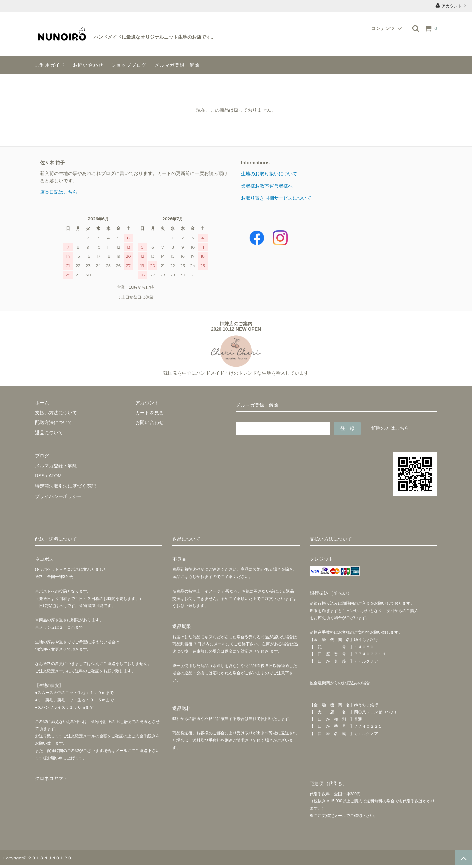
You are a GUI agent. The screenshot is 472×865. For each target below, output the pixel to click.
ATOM (54, 475)
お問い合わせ (88, 65)
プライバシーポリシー (58, 495)
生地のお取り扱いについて (269, 173)
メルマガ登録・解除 (177, 65)
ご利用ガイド (50, 65)
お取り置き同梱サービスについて (276, 198)
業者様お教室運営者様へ (267, 186)
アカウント (451, 5)
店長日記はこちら (58, 192)
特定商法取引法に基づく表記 (65, 485)
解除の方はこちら (390, 428)
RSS (40, 475)
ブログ (42, 455)
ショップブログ (128, 65)
